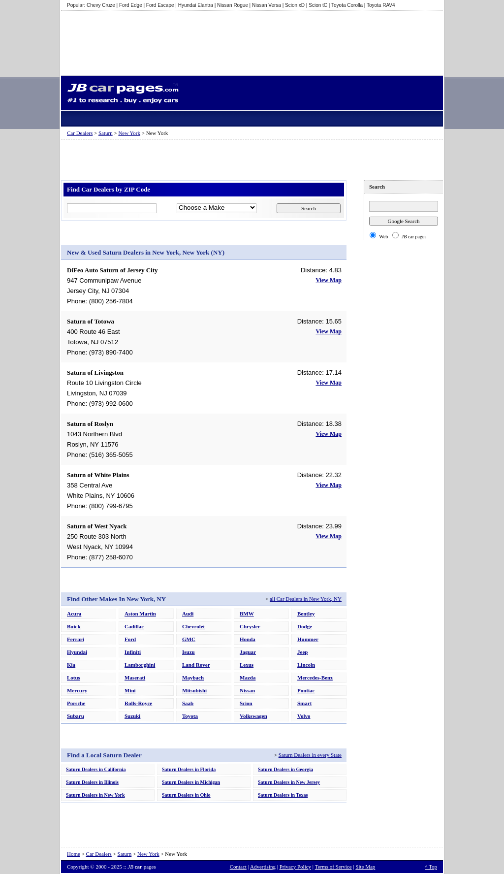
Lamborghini (140, 665)
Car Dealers (80, 133)
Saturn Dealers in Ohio (186, 795)
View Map (328, 280)
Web (383, 236)
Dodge (304, 626)
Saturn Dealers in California (96, 769)
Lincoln (306, 665)
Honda (247, 639)
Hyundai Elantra (195, 5)
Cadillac (134, 626)
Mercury (77, 690)
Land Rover (196, 665)
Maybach (193, 677)
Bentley (306, 613)
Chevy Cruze (101, 5)
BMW (247, 613)
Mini (130, 690)
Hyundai (77, 652)
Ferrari (75, 639)
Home (73, 854)
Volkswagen (253, 716)
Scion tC (318, 5)
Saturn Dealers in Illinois (92, 782)
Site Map (365, 867)
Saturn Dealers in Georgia (285, 769)
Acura (74, 613)
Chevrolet (193, 626)
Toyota (190, 716)
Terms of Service (333, 867)
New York (129, 133)
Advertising (263, 867)
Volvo (304, 716)
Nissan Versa (266, 5)
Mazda (247, 677)
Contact (238, 867)
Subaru (75, 716)
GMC (188, 639)
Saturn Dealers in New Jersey (289, 782)
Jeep (302, 652)
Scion (246, 703)
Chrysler (250, 626)
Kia (71, 665)
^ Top (431, 867)
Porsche (76, 703)
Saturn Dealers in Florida (189, 769)
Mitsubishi (194, 690)
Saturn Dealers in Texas (283, 795)
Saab (187, 703)
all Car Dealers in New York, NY (306, 599)
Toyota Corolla (347, 5)
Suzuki (132, 716)
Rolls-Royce (138, 703)
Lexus (246, 665)
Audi (187, 613)
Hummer (307, 639)
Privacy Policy (295, 867)
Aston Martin (140, 613)
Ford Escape (160, 5)
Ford (130, 639)
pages (141, 867)
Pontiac (306, 690)
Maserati (135, 677)
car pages (414, 236)
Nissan (247, 690)
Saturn (105, 133)
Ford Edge (130, 5)
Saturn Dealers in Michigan (191, 782)
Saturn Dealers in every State (310, 755)
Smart (304, 703)
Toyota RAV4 (381, 5)
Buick (74, 626)
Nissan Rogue (232, 5)
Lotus (73, 677)
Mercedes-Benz (315, 677)
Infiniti (133, 652)
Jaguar (248, 652)
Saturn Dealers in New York (95, 795)
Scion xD (295, 5)
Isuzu (188, 652)
